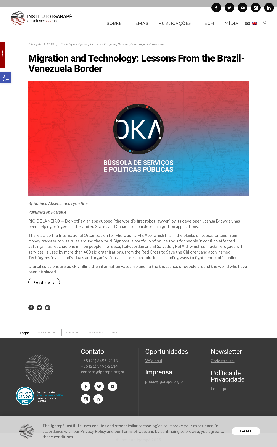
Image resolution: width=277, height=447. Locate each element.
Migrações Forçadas (103, 44)
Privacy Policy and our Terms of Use (113, 431)
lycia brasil (73, 333)
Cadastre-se (223, 360)
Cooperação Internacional (147, 44)
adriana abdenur (44, 333)
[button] (5, 77)
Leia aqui (219, 388)
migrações (96, 333)
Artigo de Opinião (77, 44)
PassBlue (58, 212)
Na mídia (123, 44)
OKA (114, 333)
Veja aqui (153, 360)
